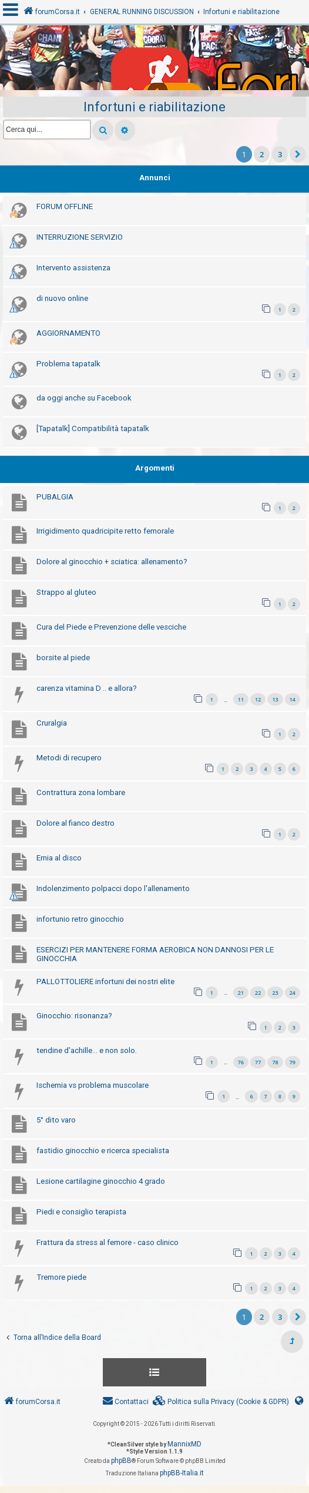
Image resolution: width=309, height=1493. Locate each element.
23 (275, 993)
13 (275, 699)
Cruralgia (51, 723)
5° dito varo (56, 1119)
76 (241, 1062)
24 (292, 993)
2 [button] (262, 154)
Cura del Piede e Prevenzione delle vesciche (111, 627)
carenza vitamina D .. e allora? (86, 688)
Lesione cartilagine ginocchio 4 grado (100, 1181)
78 (275, 1062)
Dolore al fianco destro (75, 823)
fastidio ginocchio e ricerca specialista (102, 1150)
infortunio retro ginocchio (80, 919)
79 (292, 1062)
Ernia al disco (59, 857)
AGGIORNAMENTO (68, 333)
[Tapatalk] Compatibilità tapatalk (92, 428)
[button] (298, 154)
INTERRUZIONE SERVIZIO (79, 237)
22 (258, 993)
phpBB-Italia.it (182, 1473)
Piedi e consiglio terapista (81, 1211)
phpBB (121, 1460)
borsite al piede (63, 657)
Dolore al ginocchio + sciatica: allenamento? (111, 561)
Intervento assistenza (73, 267)
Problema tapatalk (68, 363)
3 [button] (280, 154)
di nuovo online (62, 298)
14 (292, 699)
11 (241, 699)
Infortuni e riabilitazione (154, 107)
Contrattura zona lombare (80, 792)
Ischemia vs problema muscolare (92, 1085)
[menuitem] (221, 1402)
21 (241, 993)
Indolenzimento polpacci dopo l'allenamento (113, 888)
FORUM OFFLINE (64, 206)
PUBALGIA (54, 496)
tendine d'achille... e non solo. (86, 1050)
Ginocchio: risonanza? (74, 1015)
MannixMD (184, 1444)
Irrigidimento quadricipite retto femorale (105, 531)
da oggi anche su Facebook (84, 397)
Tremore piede (61, 1277)
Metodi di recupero (69, 757)
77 (258, 1062)
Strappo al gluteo (66, 592)
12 (258, 699)
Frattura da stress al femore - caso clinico (107, 1242)
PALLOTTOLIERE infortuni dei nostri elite (105, 981)
